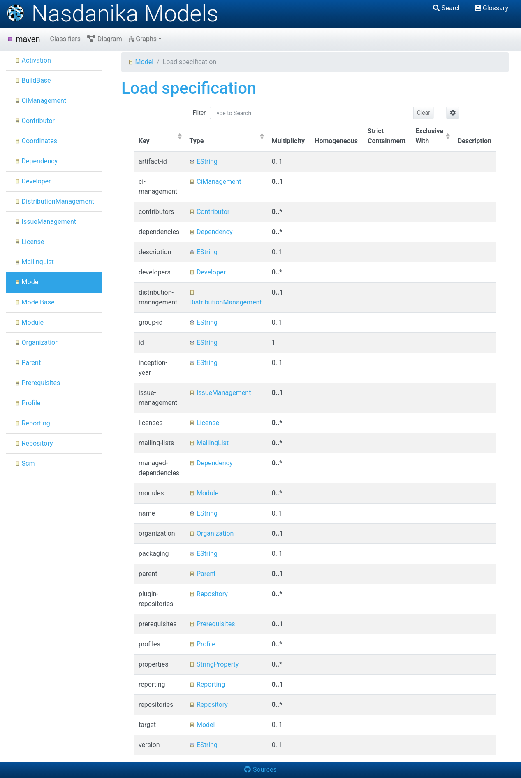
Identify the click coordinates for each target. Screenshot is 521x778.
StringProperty (214, 664)
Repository (33, 443)
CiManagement (40, 101)
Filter (199, 112)
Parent (27, 363)
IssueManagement (45, 221)
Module (29, 322)
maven (23, 39)
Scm (24, 463)
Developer (32, 181)
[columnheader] (159, 136)
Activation (32, 60)
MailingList (34, 262)
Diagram (104, 39)
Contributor (34, 121)
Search (447, 8)
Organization (36, 342)
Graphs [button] (143, 39)
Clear (423, 112)
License (29, 242)
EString (203, 161)
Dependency (36, 161)
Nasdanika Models (112, 13)
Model (27, 282)
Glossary (491, 8)
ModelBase (34, 302)
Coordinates (35, 141)
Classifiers (65, 39)
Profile (27, 403)
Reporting (32, 423)
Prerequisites (37, 383)
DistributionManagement (54, 201)
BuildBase (32, 80)
